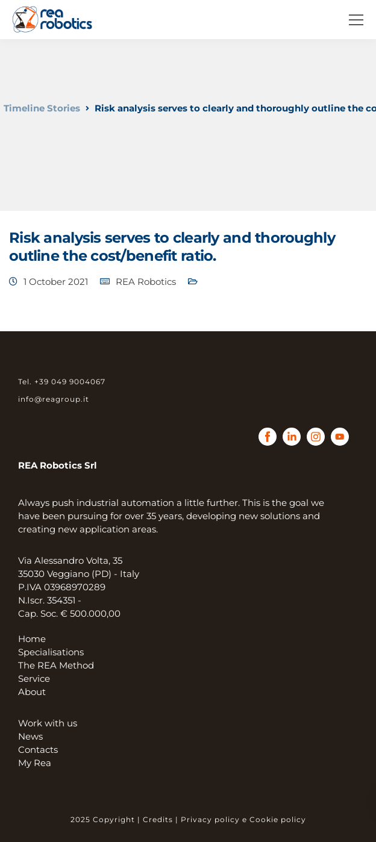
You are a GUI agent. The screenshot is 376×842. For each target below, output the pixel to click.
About (32, 691)
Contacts (38, 749)
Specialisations (51, 652)
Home (32, 638)
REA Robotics (146, 281)
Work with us (47, 723)
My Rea (34, 763)
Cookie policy (277, 819)
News (30, 736)
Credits (158, 819)
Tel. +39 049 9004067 (61, 381)
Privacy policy (210, 819)
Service (34, 678)
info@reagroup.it (53, 399)
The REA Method (56, 665)
